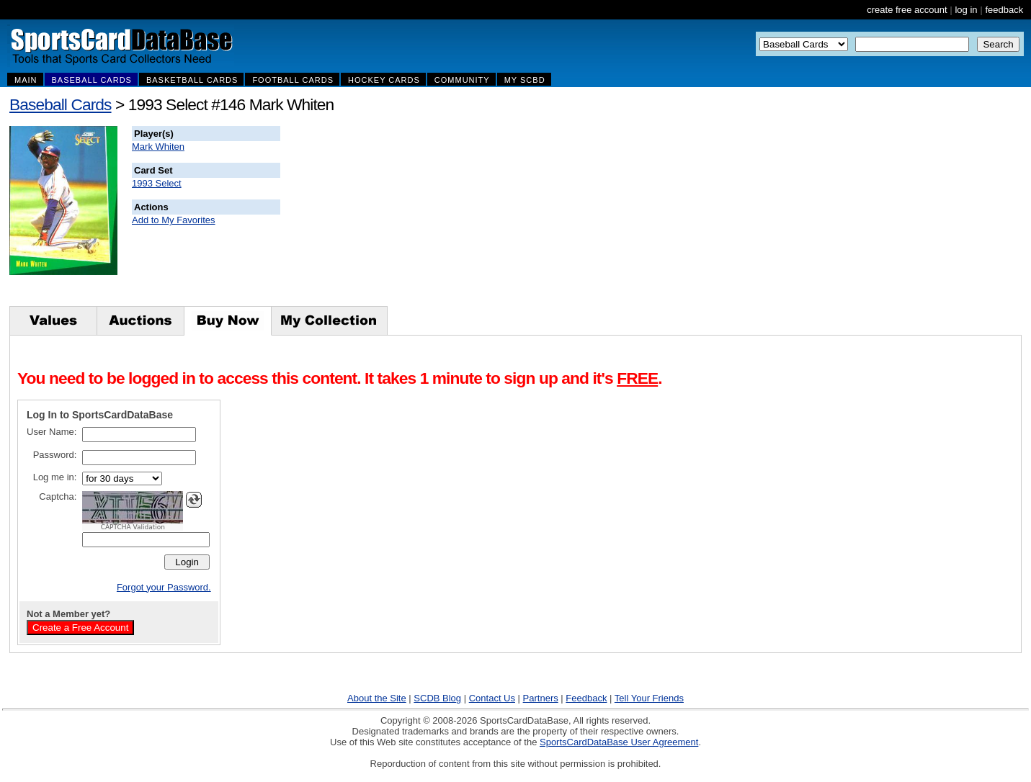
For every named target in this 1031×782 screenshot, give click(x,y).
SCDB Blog (437, 698)
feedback (1004, 9)
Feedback (586, 698)
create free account (907, 9)
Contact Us (492, 698)
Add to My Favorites (173, 220)
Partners (540, 698)
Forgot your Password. (164, 587)
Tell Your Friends (649, 698)
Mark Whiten (158, 146)
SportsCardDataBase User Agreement (619, 742)
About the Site (376, 698)
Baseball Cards (60, 104)
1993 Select (157, 183)
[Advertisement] (541, 216)
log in (966, 9)
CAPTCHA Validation (133, 527)
